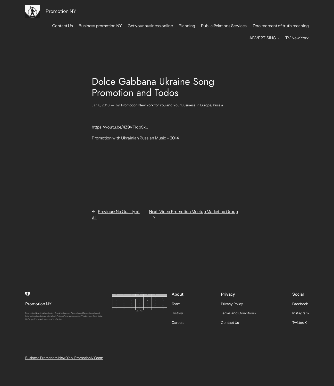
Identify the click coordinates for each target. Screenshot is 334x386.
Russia (218, 105)
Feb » (141, 311)
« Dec (137, 311)
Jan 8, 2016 (101, 105)
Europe (205, 105)
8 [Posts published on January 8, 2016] (147, 300)
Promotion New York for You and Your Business (158, 105)
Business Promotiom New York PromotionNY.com (64, 358)
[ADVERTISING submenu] (278, 38)
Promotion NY (61, 11)
